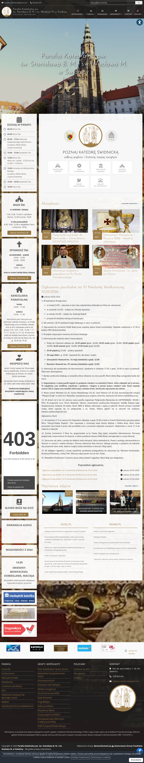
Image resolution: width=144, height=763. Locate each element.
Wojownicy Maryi (46, 710)
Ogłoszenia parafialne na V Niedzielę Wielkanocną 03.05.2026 (69, 475)
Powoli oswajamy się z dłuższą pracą (106, 554)
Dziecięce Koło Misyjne (49, 684)
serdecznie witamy (73, 87)
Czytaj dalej (19, 515)
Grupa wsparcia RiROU (49, 714)
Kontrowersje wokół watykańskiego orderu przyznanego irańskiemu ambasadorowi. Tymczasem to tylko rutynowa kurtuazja (65, 540)
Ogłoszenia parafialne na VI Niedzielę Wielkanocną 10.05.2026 (69, 471)
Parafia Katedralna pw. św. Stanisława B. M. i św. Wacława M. (29, 12)
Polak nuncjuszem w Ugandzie (55, 556)
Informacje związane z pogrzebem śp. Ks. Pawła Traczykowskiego (67, 275)
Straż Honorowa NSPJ (48, 693)
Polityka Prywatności (80, 757)
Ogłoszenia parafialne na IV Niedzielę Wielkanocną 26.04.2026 (69, 479)
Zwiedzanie (102, 12)
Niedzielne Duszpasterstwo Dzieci (51, 675)
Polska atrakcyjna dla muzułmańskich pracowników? (112, 543)
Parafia (90, 12)
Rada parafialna (45, 706)
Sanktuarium (8, 673)
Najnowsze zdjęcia (55, 487)
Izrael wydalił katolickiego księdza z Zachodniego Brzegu (64, 572)
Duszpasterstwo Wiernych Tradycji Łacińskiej (51, 720)
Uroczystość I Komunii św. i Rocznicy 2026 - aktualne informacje (119, 239)
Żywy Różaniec (45, 697)
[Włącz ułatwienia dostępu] (139, 23)
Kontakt (128, 12)
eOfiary (137, 12)
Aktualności (77, 12)
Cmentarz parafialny (12, 686)
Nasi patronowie (10, 677)
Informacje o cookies (101, 757)
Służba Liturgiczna (47, 689)
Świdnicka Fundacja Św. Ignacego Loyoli (13, 696)
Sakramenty (115, 12)
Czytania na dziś (82, 669)
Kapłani (5, 702)
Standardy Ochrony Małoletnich (17, 706)
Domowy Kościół (46, 680)
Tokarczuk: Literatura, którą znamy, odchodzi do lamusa (113, 560)
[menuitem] (78, 12)
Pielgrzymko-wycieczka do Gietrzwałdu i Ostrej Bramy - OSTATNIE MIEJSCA (69, 239)
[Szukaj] (138, 2)
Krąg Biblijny (44, 702)
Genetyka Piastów (100, 537)
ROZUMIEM (136, 760)
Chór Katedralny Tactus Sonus (53, 669)
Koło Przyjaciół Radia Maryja (52, 726)
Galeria (77, 677)
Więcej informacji (19, 233)
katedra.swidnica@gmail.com (15, 2)
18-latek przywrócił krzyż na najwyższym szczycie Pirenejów (65, 532)
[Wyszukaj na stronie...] (112, 2)
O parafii (6, 669)
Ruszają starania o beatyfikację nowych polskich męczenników (115, 549)
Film (4, 690)
